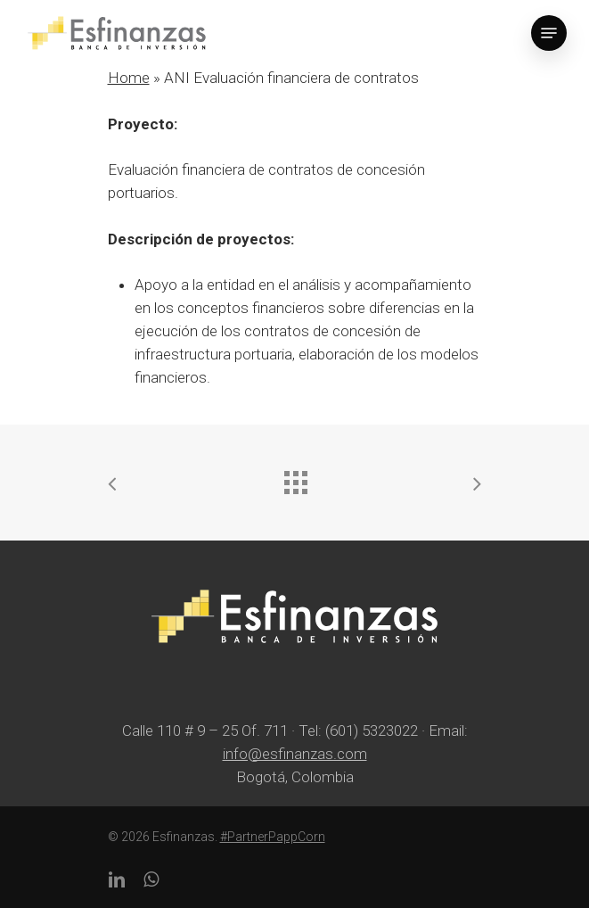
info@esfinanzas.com (295, 754)
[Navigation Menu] (549, 33)
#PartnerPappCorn (272, 837)
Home (129, 78)
